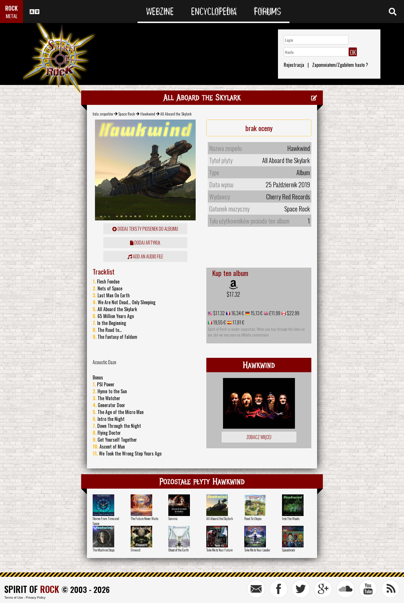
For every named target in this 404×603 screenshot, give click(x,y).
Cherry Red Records (288, 196)
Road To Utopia (253, 518)
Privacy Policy (35, 597)
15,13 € (256, 313)
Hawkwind (147, 114)
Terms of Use (13, 597)
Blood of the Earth (178, 549)
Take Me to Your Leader (257, 549)
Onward (135, 549)
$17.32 (233, 294)
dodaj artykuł (145, 242)
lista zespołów (103, 114)
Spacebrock (288, 549)
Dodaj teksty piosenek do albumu (145, 228)
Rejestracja (294, 64)
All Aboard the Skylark (219, 518)
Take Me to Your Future (219, 549)
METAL (12, 16)
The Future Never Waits (144, 518)
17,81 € (238, 322)
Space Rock (126, 114)
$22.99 (292, 313)
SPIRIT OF (31, 589)
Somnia (173, 518)
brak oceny (258, 128)
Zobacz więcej (258, 437)
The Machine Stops (104, 549)
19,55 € (219, 322)
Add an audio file (145, 256)
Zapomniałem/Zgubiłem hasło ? (340, 64)
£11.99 (274, 313)
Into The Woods (291, 518)
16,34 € (237, 313)
